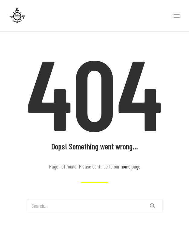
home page (130, 166)
